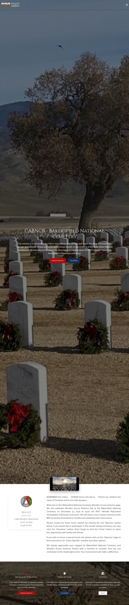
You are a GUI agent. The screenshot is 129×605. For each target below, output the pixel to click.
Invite (103, 593)
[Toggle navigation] (127, 4)
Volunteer (73, 260)
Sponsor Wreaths (57, 260)
